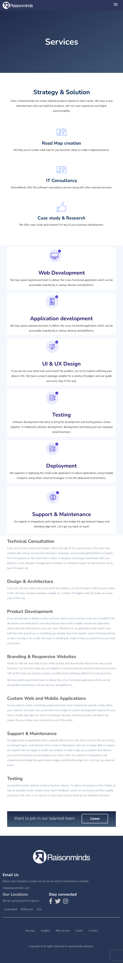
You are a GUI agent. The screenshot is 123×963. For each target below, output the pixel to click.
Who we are (63, 930)
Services (30, 930)
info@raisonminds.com (16, 888)
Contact (93, 930)
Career (95, 818)
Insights (45, 930)
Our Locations (15, 894)
